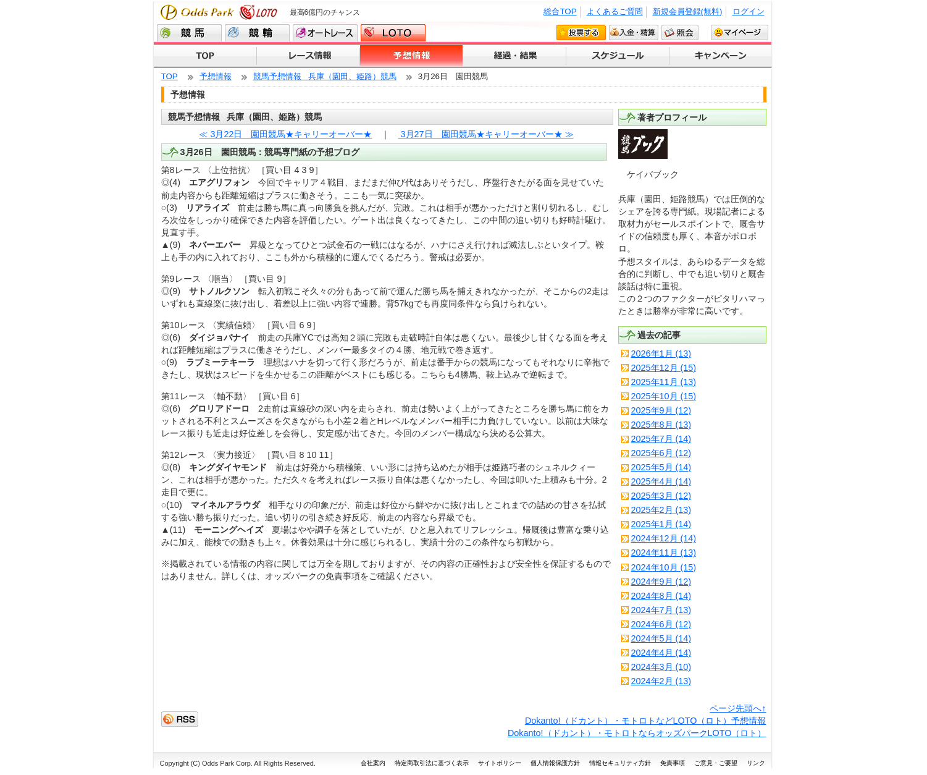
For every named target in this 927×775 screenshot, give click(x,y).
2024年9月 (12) (661, 582)
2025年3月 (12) (661, 496)
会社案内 (373, 763)
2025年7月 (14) (661, 439)
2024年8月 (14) (661, 596)
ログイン (748, 11)
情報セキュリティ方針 (620, 763)
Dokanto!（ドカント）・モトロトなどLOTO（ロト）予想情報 (645, 721)
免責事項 (672, 763)
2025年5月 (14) (661, 467)
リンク (756, 763)
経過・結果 (514, 56)
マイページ (739, 32)
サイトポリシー (499, 763)
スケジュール (617, 56)
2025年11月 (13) (664, 382)
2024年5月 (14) (661, 638)
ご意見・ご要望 (715, 763)
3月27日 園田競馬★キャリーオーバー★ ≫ (486, 134)
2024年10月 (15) (664, 567)
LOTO (393, 32)
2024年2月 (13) (661, 681)
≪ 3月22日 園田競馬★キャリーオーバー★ (285, 134)
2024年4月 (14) (661, 653)
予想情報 (411, 56)
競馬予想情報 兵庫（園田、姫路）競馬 (324, 76)
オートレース (325, 32)
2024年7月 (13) (661, 610)
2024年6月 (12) (661, 624)
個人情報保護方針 (555, 763)
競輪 (257, 32)
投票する (581, 32)
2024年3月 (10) (661, 667)
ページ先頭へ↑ (738, 708)
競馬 (189, 32)
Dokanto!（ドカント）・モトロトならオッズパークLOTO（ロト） (637, 733)
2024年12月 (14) (664, 538)
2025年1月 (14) (661, 524)
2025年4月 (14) (661, 481)
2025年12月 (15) (664, 368)
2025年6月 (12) (661, 453)
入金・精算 (633, 32)
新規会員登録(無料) (688, 11)
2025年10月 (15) (664, 396)
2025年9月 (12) (661, 410)
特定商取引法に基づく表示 (432, 763)
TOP (205, 56)
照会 (679, 32)
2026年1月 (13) (661, 353)
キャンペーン (720, 56)
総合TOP (559, 11)
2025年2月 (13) (661, 510)
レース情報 (308, 56)
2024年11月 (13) (664, 552)
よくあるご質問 (615, 11)
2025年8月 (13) (661, 425)
